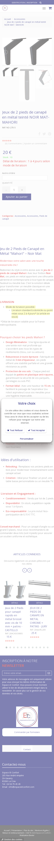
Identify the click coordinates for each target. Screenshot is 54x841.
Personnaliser (27, 438)
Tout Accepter (36, 430)
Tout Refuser (15, 430)
